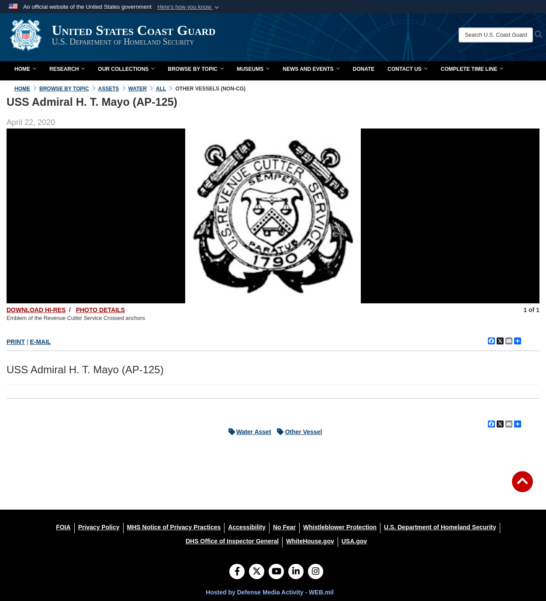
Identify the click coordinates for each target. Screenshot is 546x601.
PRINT (16, 341)
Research (67, 69)
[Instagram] (315, 572)
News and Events (311, 69)
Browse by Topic (196, 69)
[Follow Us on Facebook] (237, 572)
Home (25, 69)
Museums (253, 69)
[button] (189, 7)
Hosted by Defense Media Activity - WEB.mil (270, 592)
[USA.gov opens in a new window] (354, 541)
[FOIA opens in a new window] (63, 527)
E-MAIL (40, 341)
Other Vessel (297, 431)
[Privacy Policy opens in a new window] (99, 527)
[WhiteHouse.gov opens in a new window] (310, 541)
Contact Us (407, 69)
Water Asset (247, 431)
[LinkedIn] (296, 572)
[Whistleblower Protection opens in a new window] (340, 527)
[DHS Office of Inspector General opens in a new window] (232, 541)
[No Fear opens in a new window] (284, 527)
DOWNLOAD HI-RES (36, 309)
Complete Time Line (472, 69)
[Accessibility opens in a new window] (247, 527)
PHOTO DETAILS (100, 309)
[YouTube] (276, 572)
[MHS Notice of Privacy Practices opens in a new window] (174, 527)
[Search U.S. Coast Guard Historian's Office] (496, 35)
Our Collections (126, 69)
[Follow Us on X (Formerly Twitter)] (256, 572)
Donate (364, 69)
